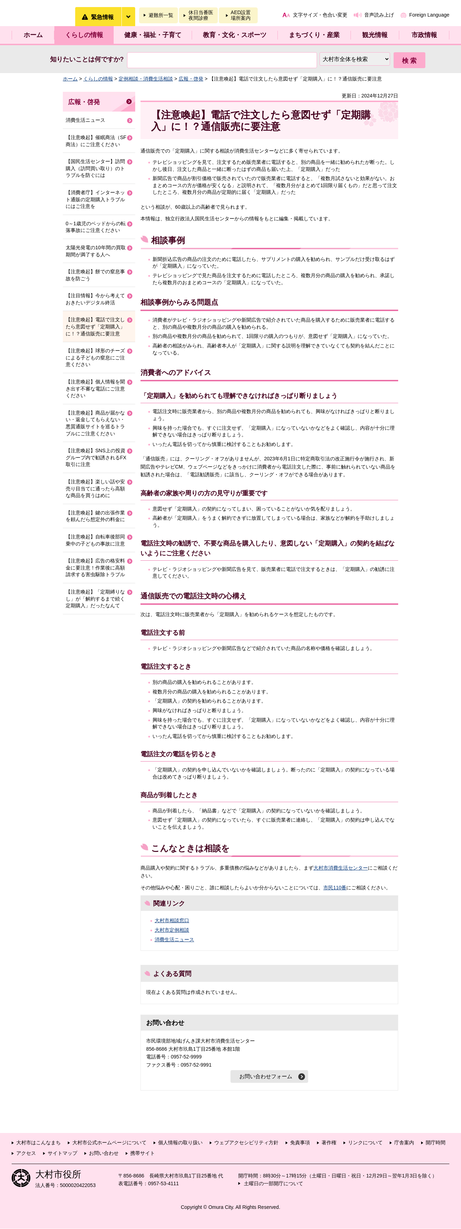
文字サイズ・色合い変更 (320, 15)
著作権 (329, 1143)
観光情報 (375, 34)
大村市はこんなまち (38, 1143)
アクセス (26, 1153)
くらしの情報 (84, 34)
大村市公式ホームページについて (109, 1143)
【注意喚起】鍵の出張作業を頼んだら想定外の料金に (95, 516)
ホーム (33, 34)
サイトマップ (62, 1153)
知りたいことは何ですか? (87, 59)
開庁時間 (435, 1143)
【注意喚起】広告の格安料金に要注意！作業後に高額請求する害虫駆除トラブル (95, 567)
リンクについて (365, 1143)
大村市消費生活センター (340, 868)
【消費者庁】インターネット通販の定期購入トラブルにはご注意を (95, 199)
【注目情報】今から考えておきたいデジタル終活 (95, 299)
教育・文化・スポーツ (235, 34)
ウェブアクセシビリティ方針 (246, 1143)
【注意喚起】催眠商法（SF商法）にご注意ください (96, 141)
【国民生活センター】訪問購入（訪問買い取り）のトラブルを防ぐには (95, 168)
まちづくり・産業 (314, 34)
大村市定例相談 (172, 930)
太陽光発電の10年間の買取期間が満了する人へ (96, 251)
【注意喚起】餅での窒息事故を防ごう (95, 275)
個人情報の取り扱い (180, 1143)
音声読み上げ (379, 15)
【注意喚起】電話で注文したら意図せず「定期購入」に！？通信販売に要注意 (95, 326)
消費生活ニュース (174, 939)
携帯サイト (142, 1153)
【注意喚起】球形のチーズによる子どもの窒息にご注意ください (95, 357)
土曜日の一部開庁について (273, 1184)
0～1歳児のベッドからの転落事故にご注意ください (96, 227)
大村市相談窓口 (172, 920)
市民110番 (334, 887)
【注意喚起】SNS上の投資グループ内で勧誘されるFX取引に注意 (96, 457)
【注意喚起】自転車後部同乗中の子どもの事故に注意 (95, 540)
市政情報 (424, 34)
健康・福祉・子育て (152, 34)
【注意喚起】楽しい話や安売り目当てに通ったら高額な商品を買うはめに (95, 488)
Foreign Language (429, 15)
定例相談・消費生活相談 (146, 79)
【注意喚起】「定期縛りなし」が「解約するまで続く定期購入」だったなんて (95, 598)
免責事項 (300, 1143)
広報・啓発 (191, 79)
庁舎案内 (404, 1143)
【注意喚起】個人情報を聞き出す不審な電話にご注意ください (95, 388)
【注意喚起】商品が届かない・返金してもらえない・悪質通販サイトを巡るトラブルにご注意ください (95, 423)
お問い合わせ (104, 1153)
